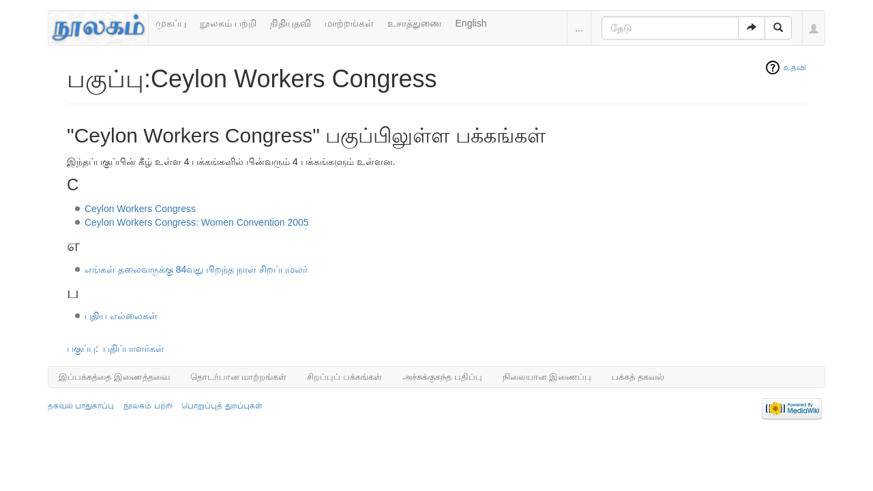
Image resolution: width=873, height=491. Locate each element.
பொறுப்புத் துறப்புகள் (221, 406)
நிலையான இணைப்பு (547, 377)
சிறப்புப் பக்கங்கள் (344, 377)
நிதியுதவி (290, 23)
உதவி (795, 67)
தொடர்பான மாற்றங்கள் (238, 377)
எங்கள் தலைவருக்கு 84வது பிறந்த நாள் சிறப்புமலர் (196, 269)
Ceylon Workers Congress (140, 208)
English (471, 23)
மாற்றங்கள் (349, 23)
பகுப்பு (81, 348)
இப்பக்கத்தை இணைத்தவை (114, 377)
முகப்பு (171, 23)
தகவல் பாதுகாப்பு (81, 406)
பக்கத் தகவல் (638, 377)
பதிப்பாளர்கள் (133, 348)
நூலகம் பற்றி (228, 23)
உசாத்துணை (414, 23)
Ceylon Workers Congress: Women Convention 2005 (197, 222)
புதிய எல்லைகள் (121, 315)
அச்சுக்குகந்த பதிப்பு (442, 377)
